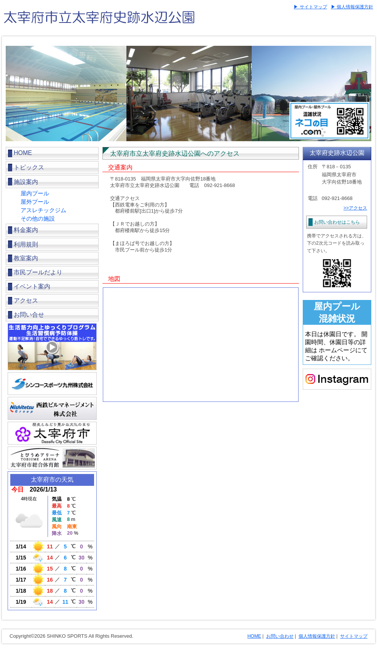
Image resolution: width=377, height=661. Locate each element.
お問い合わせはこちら (337, 222)
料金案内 (26, 230)
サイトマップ (353, 636)
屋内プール (35, 193)
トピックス (29, 167)
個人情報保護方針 (317, 636)
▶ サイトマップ (310, 7)
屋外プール (35, 201)
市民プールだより (38, 272)
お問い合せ (29, 314)
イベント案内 (32, 286)
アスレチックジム (43, 210)
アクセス (26, 300)
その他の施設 (38, 218)
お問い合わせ (280, 636)
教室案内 (26, 258)
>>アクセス (355, 208)
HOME (23, 153)
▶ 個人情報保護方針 (352, 7)
